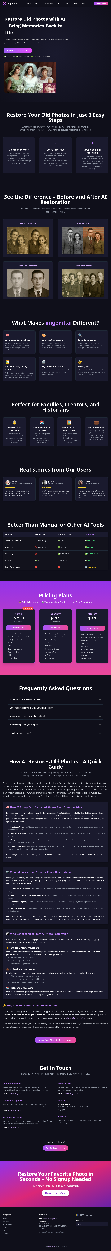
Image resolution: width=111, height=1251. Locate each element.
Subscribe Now (18, 628)
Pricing (60, 3)
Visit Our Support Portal (55, 1148)
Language (79, 1220)
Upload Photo (101, 3)
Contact (75, 3)
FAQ (67, 3)
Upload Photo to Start (55, 1193)
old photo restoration (76, 1017)
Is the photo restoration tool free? (55, 699)
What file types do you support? (55, 724)
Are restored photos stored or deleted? (55, 716)
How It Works (49, 3)
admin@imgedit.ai (15, 1093)
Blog (83, 3)
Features (38, 3)
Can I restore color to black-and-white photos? (55, 707)
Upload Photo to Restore (18, 50)
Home (29, 3)
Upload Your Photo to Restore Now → (55, 1040)
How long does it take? (55, 733)
